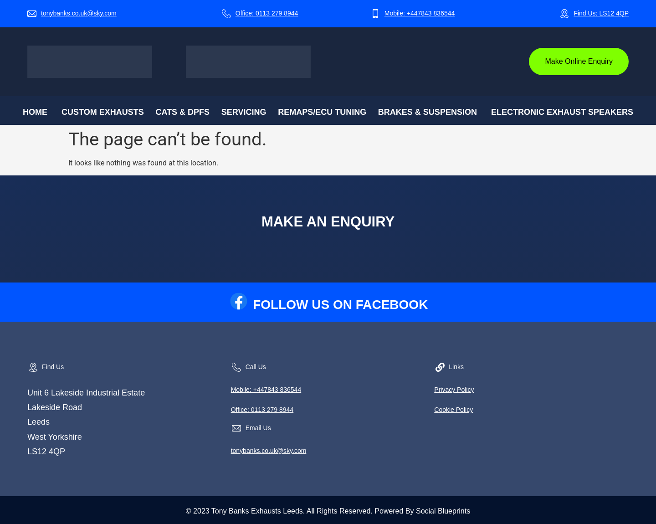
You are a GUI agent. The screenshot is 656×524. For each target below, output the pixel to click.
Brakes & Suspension (427, 112)
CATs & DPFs (182, 112)
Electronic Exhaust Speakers (562, 112)
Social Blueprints (443, 511)
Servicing (243, 112)
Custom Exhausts (103, 112)
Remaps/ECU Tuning (322, 112)
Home (35, 112)
